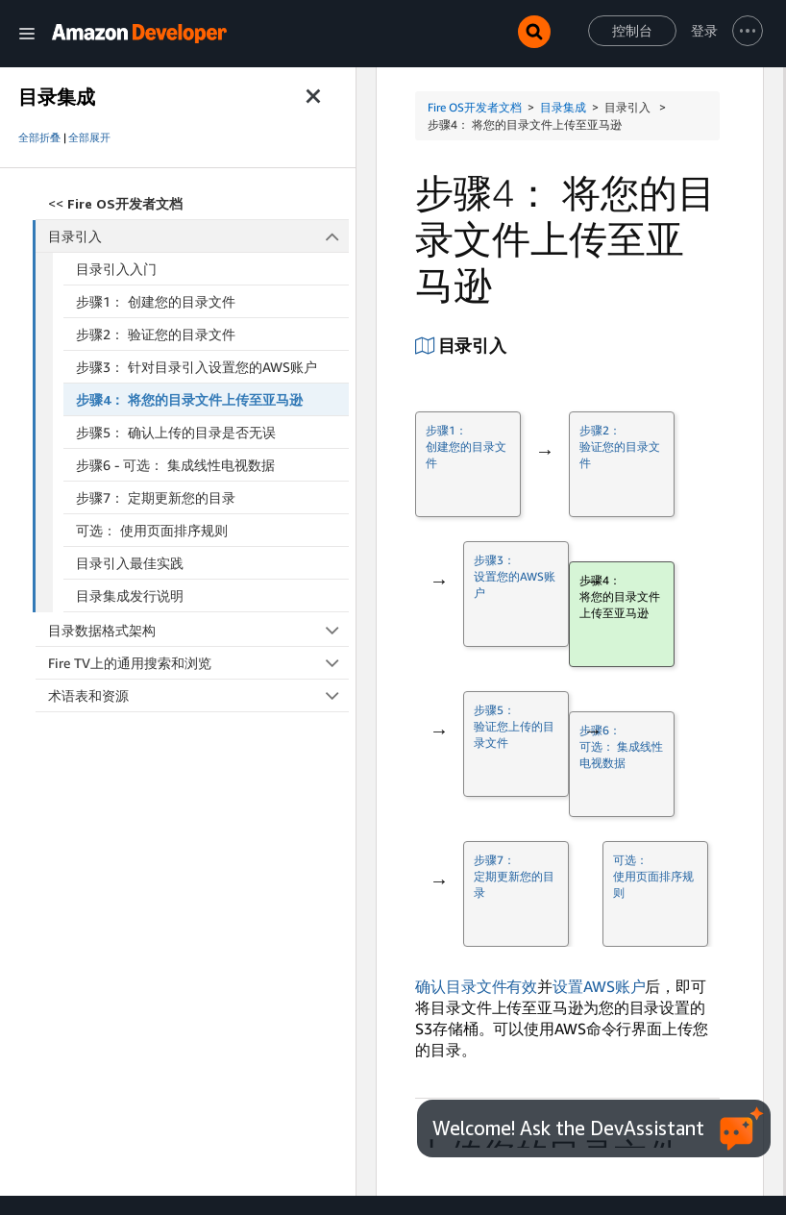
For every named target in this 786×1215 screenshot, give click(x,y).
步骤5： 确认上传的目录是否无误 (176, 432)
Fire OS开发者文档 (475, 107)
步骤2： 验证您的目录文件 (155, 334)
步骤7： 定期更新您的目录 (155, 497)
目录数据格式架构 (198, 630)
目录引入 (199, 236)
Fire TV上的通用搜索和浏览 (198, 663)
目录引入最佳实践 (130, 563)
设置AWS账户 (599, 986)
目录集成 (563, 107)
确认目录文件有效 (476, 986)
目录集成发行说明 (130, 595)
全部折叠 (39, 137)
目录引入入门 (116, 268)
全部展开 (89, 137)
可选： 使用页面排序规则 (152, 530)
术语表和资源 (198, 695)
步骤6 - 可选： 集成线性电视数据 (175, 465)
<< (115, 203)
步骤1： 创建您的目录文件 (155, 301)
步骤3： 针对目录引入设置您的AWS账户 (196, 367)
